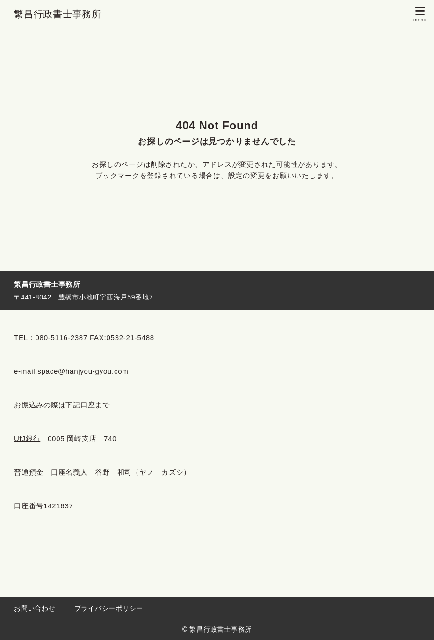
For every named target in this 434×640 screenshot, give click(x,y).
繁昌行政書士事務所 (57, 14)
